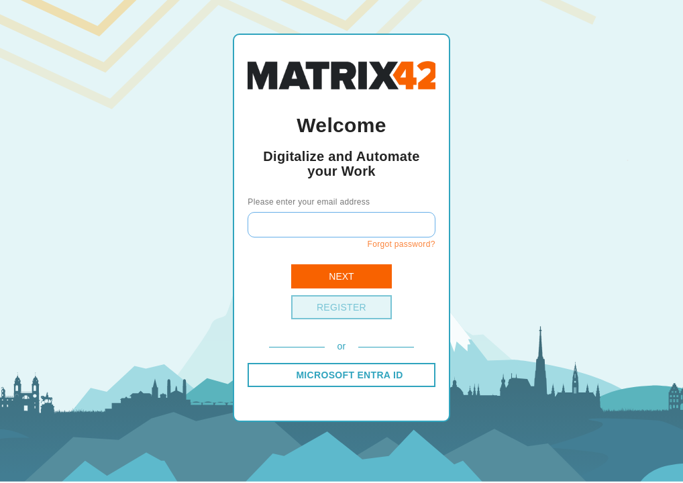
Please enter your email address (309, 202)
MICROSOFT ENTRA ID (349, 375)
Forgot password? (401, 244)
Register (341, 307)
